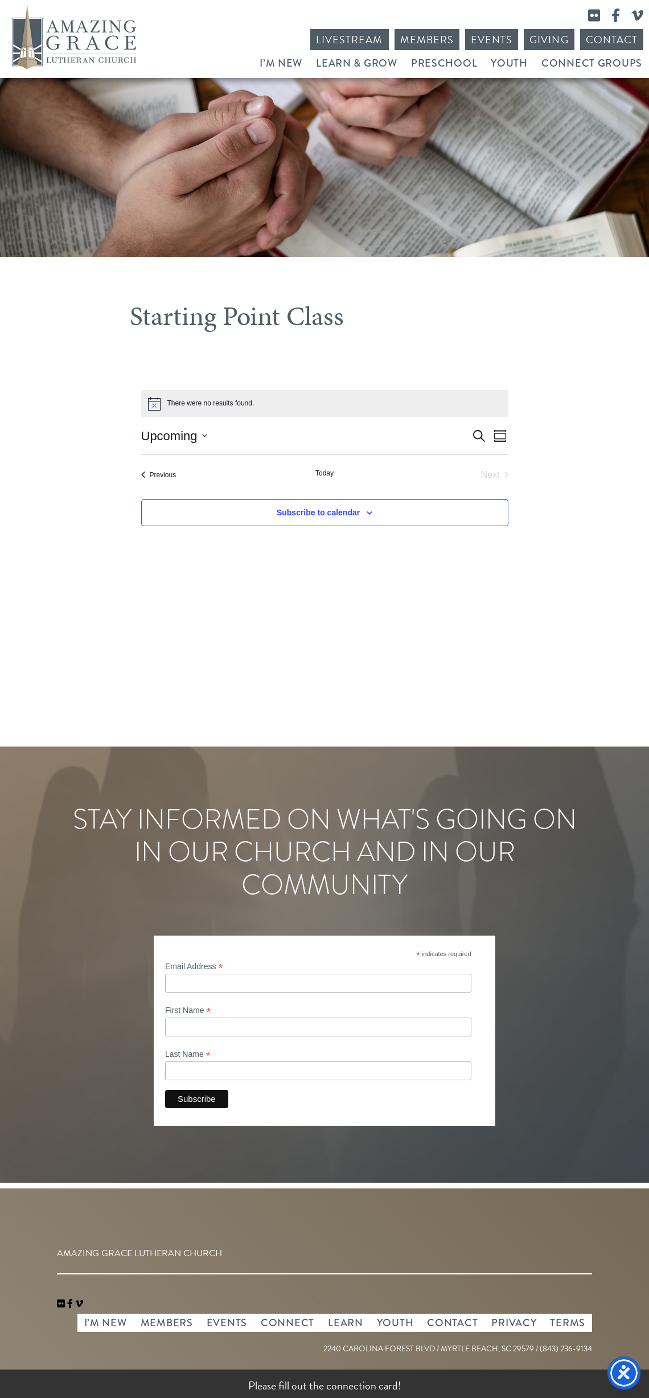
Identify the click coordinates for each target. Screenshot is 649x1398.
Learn (345, 1322)
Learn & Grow (356, 63)
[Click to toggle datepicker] (174, 436)
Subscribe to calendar (318, 512)
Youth (509, 63)
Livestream (349, 39)
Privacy (513, 1322)
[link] (62, 1304)
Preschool (444, 63)
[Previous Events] (158, 475)
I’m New (281, 63)
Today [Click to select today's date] (324, 473)
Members (427, 39)
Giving (548, 39)
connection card (362, 1385)
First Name (188, 1010)
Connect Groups (591, 63)
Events (491, 39)
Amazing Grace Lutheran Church (74, 37)
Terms (567, 1322)
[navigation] (79, 1304)
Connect (287, 1322)
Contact (612, 39)
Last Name (188, 1054)
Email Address (194, 966)
